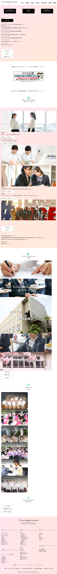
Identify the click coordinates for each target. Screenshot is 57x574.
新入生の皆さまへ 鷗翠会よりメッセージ (13, 41)
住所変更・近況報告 (7, 511)
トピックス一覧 (4, 533)
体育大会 (40, 537)
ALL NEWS (7, 20)
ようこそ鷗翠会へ (7, 506)
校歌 (21, 555)
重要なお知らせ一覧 (4, 535)
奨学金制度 (3, 558)
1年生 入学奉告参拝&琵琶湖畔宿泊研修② (13, 31)
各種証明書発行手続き (7, 508)
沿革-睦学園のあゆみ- (24, 553)
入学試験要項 (3, 557)
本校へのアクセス (23, 552)
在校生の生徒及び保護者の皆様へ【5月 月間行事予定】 (16, 34)
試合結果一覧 (3, 539)
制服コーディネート (23, 559)
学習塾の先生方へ (7, 56)
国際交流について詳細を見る (6, 198)
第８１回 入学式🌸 (9, 44)
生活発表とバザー (42, 538)
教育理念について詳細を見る (6, 137)
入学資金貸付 (3, 559)
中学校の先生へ (7, 371)
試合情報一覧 (3, 541)
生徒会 (40, 539)
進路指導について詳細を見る (6, 191)
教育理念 (21, 533)
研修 (39, 535)
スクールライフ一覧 (4, 534)
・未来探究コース (23, 539)
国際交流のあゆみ (23, 544)
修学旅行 (40, 534)
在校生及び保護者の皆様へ (9, 10)
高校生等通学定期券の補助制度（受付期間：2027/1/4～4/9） (17, 27)
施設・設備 (22, 549)
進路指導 (21, 542)
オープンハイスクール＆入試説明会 (7, 554)
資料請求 (50, 2)
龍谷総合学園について (5, 243)
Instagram (28, 10)
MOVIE (7, 53)
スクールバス (22, 551)
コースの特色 (22, 534)
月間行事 (2, 538)
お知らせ (22, 2)
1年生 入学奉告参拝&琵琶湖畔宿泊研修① (13, 38)
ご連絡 (2, 537)
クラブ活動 (41, 533)
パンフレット (22, 546)
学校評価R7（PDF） (4, 544)
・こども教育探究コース (24, 538)
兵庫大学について (4, 241)
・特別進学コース (23, 535)
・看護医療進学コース (24, 537)
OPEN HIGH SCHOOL (47, 10)
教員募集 (54, 2)
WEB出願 (2, 561)
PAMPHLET (7, 50)
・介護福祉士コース (23, 541)
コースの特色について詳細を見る (7, 143)
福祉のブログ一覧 (4, 542)
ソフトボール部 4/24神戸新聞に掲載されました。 (15, 24)
